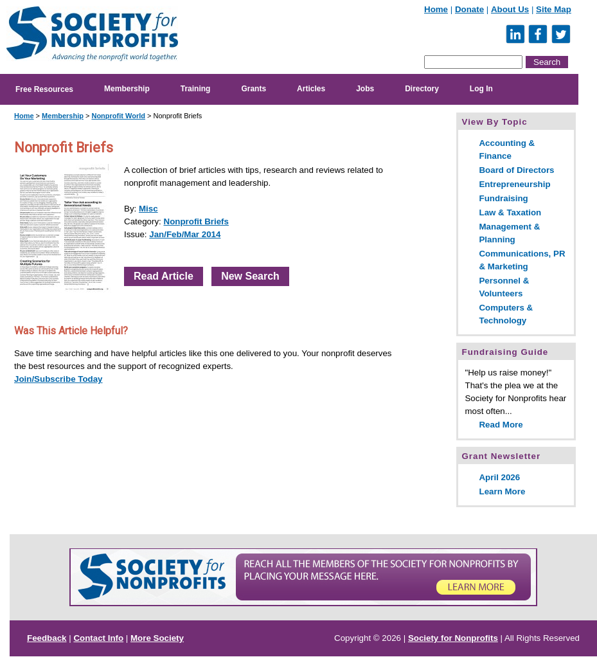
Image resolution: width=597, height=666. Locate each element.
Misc (148, 208)
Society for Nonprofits (453, 638)
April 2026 (499, 477)
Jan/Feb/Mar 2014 (184, 234)
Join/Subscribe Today (58, 379)
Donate (469, 9)
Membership (127, 88)
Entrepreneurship (514, 184)
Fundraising (503, 198)
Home (436, 9)
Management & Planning (509, 233)
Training (196, 88)
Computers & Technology (506, 314)
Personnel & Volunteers (504, 287)
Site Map (553, 9)
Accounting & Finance (507, 149)
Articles (311, 88)
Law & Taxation (510, 212)
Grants (253, 88)
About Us (510, 9)
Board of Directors (516, 170)
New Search (250, 276)
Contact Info (98, 638)
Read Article (163, 276)
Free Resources (44, 89)
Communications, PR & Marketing (522, 260)
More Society (157, 638)
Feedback (47, 638)
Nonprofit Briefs (196, 221)
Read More (500, 424)
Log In (481, 88)
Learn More (502, 491)
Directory (422, 88)
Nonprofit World (118, 116)
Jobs (365, 88)
